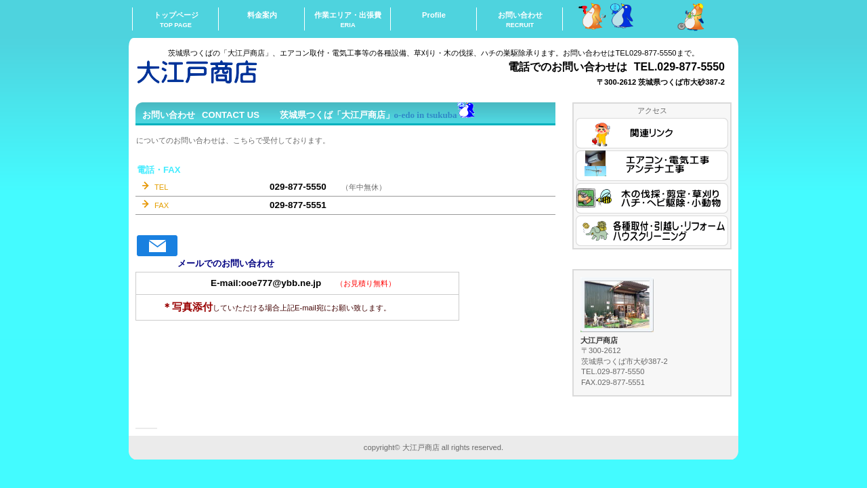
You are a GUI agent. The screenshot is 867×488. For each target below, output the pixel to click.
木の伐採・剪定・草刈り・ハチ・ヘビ (652, 198)
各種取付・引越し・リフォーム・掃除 (652, 231)
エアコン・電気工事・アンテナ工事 (652, 165)
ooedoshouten (270, 71)
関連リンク (652, 133)
